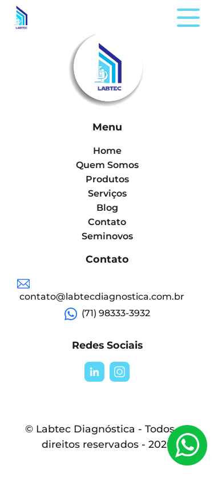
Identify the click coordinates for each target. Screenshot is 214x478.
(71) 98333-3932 (107, 314)
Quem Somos (107, 165)
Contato (107, 221)
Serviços (107, 193)
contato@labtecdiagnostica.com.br (100, 289)
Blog (107, 207)
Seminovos (107, 236)
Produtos (107, 179)
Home (107, 150)
